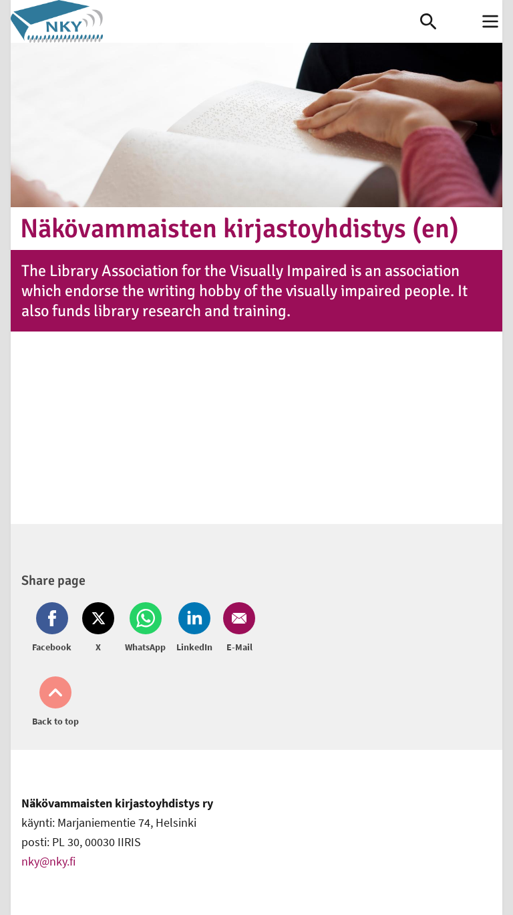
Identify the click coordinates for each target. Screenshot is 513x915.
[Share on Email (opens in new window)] (236, 628)
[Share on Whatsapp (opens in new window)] (145, 628)
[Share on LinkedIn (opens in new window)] (194, 628)
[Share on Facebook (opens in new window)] (54, 628)
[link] (215, 21)
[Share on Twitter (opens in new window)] (98, 628)
